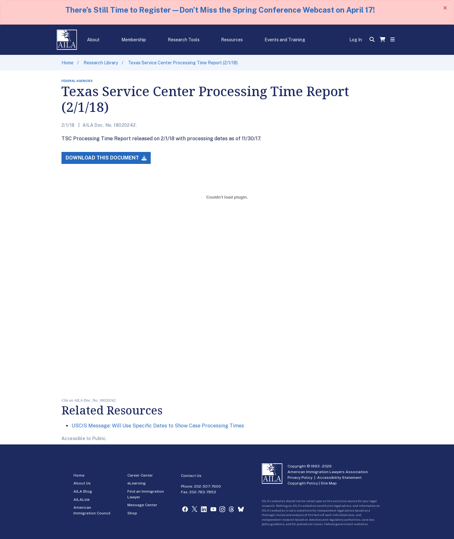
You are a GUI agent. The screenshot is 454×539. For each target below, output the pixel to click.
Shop (132, 513)
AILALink (81, 499)
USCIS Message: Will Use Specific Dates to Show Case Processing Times (158, 426)
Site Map (329, 483)
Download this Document (106, 158)
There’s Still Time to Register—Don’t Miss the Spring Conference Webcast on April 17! (220, 9)
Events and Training (285, 39)
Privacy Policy (300, 477)
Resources (232, 39)
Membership (133, 39)
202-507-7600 (207, 486)
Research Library (101, 62)
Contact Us (191, 475)
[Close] (445, 7)
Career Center (140, 475)
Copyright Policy (303, 483)
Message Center (142, 505)
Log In (355, 39)
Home (67, 62)
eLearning (136, 483)
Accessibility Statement (339, 477)
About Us (82, 483)
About (93, 39)
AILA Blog (82, 491)
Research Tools (184, 39)
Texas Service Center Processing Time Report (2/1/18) (183, 62)
